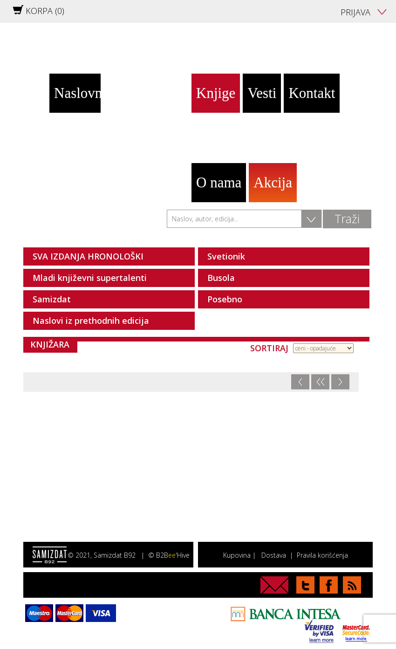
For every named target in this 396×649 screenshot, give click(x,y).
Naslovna (77, 93)
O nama (218, 182)
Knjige (215, 93)
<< (320, 381)
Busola (221, 277)
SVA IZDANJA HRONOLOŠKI (88, 256)
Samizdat (52, 299)
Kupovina (237, 555)
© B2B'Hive (169, 555)
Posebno (224, 299)
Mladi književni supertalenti (90, 277)
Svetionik (226, 256)
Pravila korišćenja (322, 555)
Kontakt (311, 93)
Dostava (273, 555)
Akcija (272, 182)
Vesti (261, 93)
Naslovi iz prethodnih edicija (91, 320)
